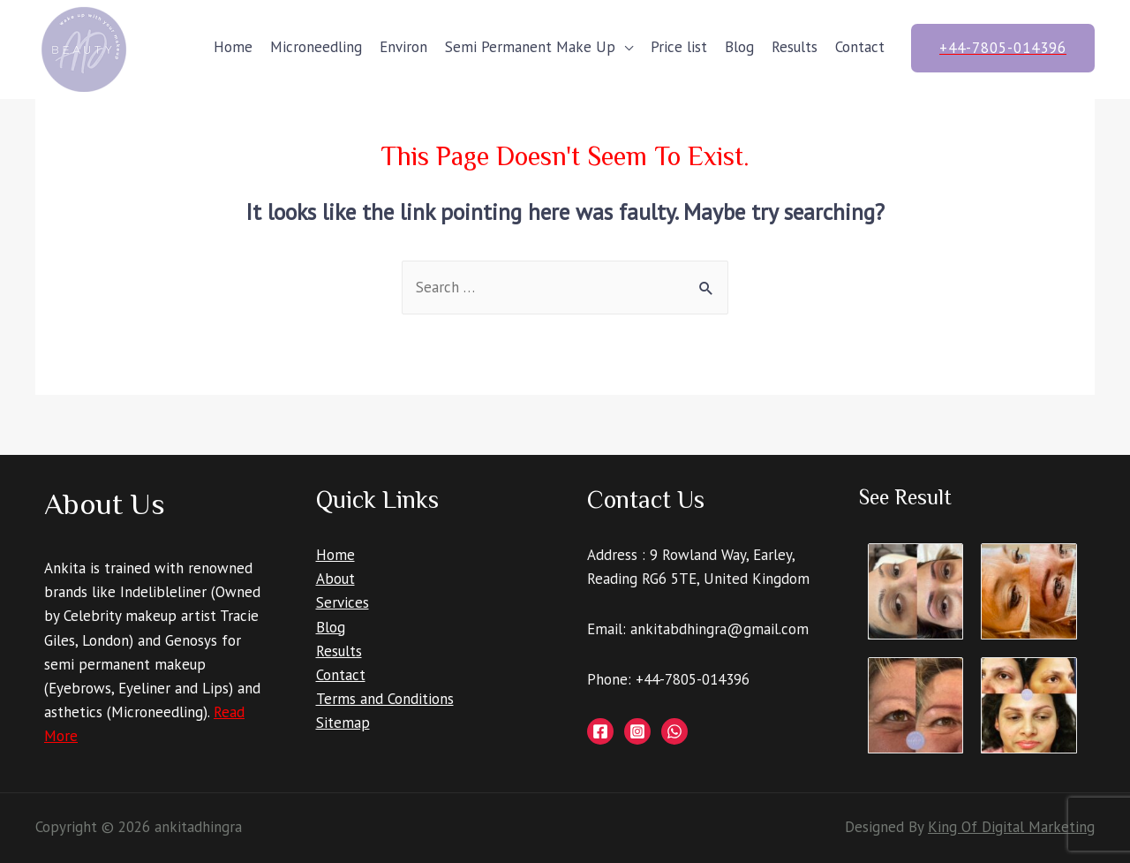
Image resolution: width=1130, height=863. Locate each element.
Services (342, 602)
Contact (860, 47)
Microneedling (316, 47)
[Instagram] (637, 731)
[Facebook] (600, 731)
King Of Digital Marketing (1011, 827)
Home (233, 47)
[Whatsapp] (674, 731)
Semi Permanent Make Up (530, 47)
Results (794, 47)
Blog (739, 47)
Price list (679, 47)
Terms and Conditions (385, 698)
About (335, 578)
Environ (403, 47)
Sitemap (343, 722)
